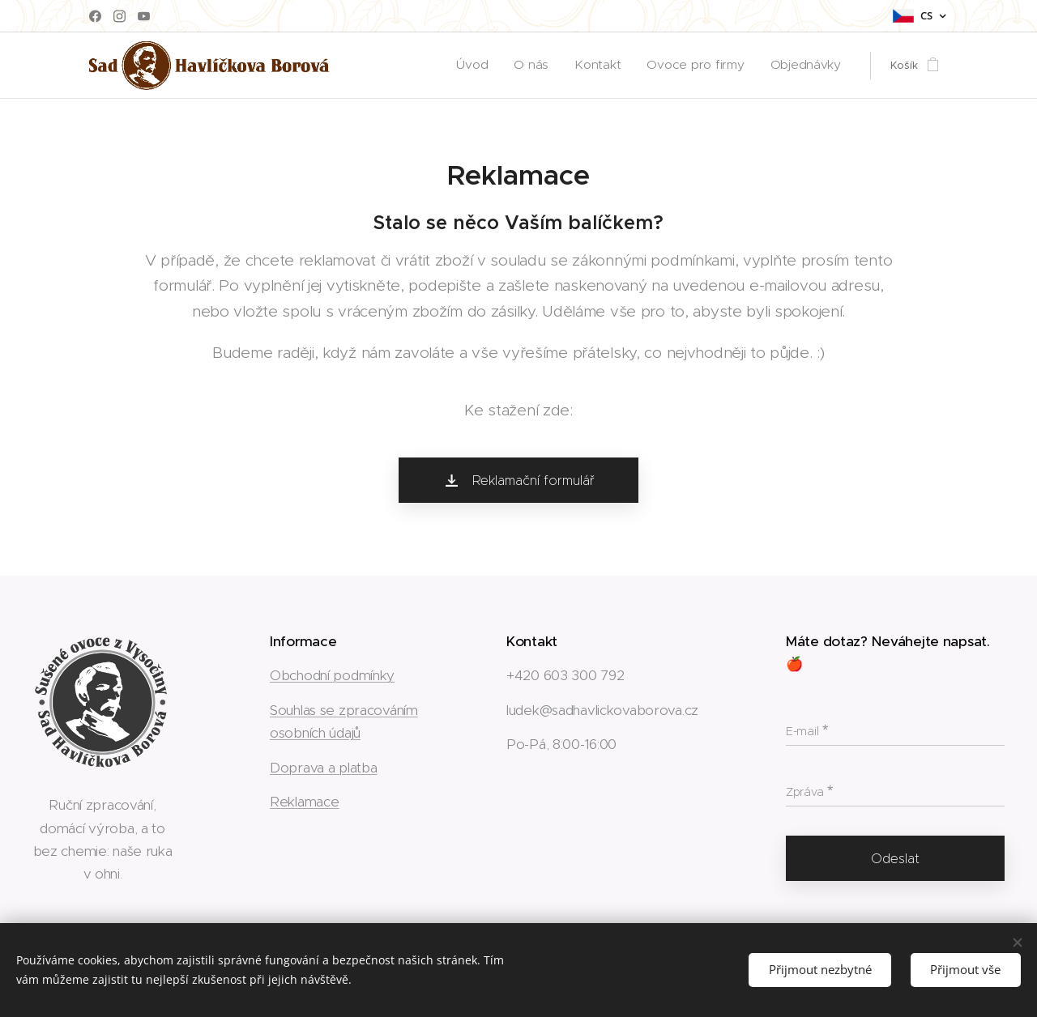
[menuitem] (506, 65)
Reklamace (304, 802)
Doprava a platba (323, 767)
